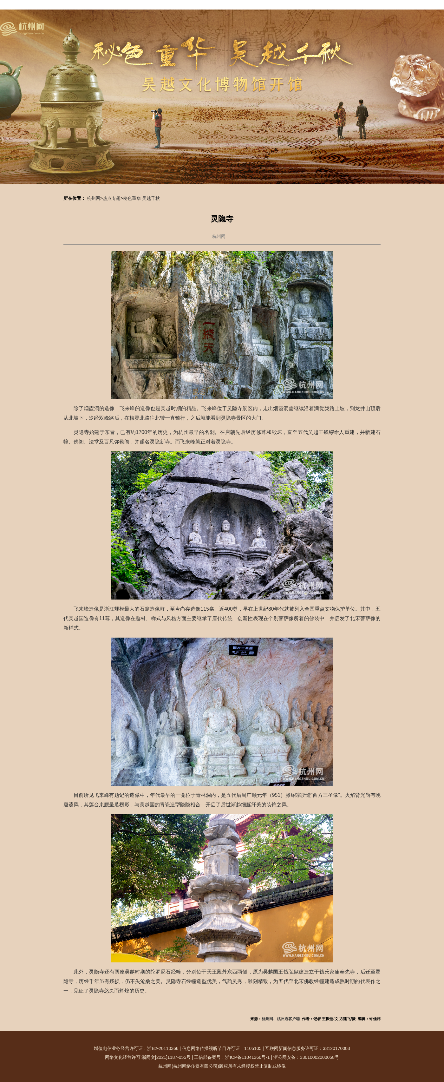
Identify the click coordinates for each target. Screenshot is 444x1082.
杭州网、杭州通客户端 (281, 1019)
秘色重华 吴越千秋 (141, 198)
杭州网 (93, 198)
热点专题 (112, 198)
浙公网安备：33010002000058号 (306, 1057)
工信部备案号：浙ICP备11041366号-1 (232, 1057)
